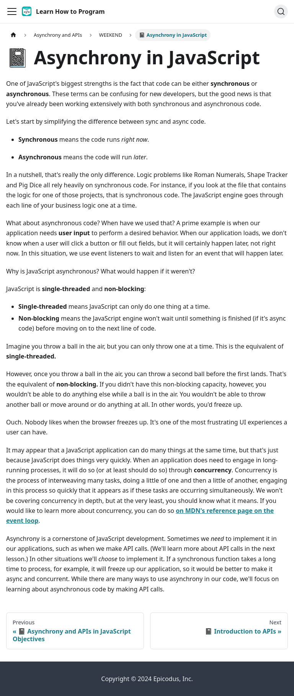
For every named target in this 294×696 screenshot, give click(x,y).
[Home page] (13, 35)
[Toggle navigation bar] (12, 11)
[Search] (281, 11)
